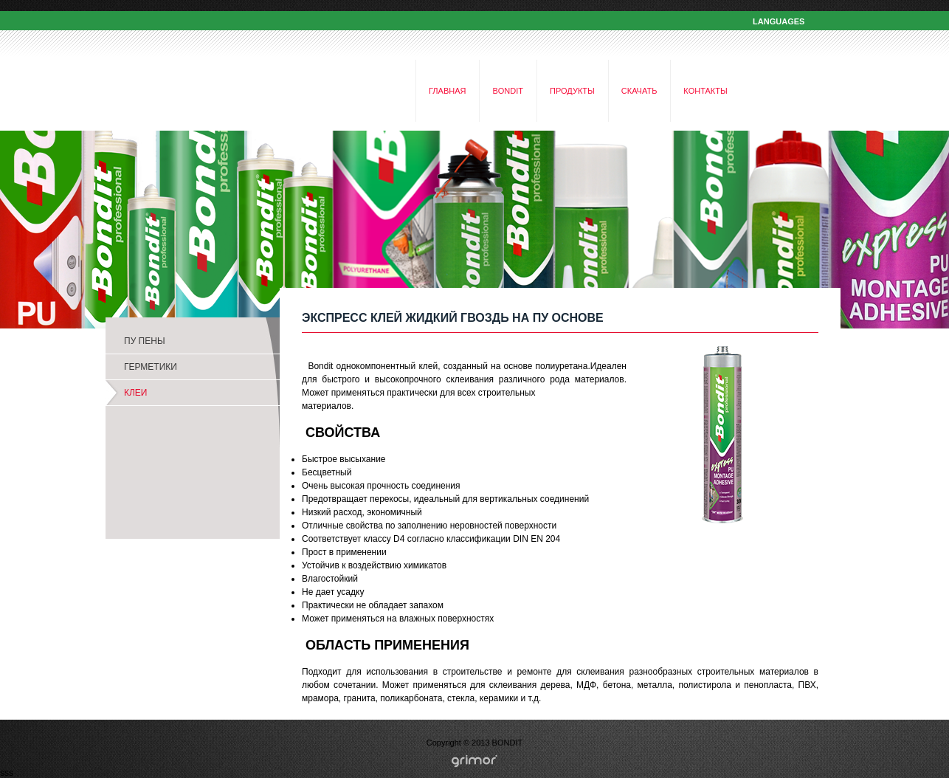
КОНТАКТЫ (705, 90)
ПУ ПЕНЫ (144, 341)
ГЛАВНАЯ (447, 90)
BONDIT (507, 90)
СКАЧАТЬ (639, 90)
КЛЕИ (136, 393)
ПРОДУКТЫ (572, 90)
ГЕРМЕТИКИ (150, 367)
